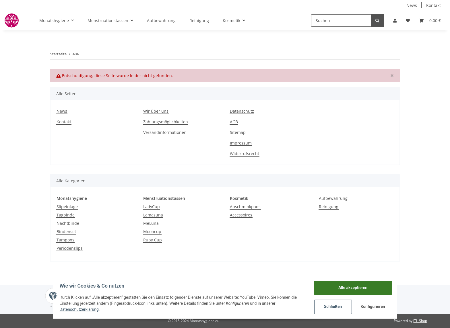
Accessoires (241, 215)
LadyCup (151, 206)
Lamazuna (153, 215)
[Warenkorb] (429, 20)
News (411, 5)
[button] (395, 20)
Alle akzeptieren (349, 287)
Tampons (65, 240)
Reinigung (328, 206)
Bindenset (66, 231)
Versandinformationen (165, 132)
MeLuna (151, 223)
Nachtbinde (68, 223)
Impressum (241, 143)
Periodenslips (70, 248)
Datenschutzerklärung (81, 309)
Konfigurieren (370, 306)
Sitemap (238, 132)
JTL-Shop (420, 320)
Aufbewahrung (333, 198)
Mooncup (152, 231)
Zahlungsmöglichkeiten (165, 121)
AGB (234, 121)
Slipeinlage (67, 206)
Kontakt (433, 5)
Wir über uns (155, 111)
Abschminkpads (245, 206)
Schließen (330, 306)
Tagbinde (66, 215)
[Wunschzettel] (407, 20)
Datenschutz (242, 111)
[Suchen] (341, 20)
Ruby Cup (152, 240)
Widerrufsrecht (244, 153)
